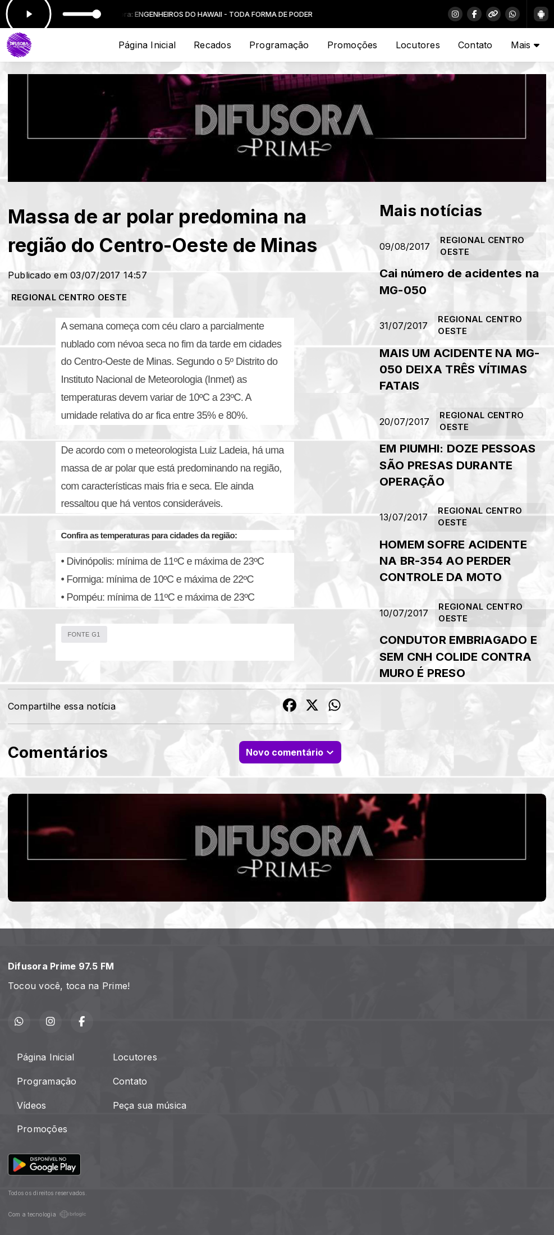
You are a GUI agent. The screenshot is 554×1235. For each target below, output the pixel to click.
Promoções (352, 45)
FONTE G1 (84, 634)
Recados (212, 45)
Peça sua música (150, 1105)
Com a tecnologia (47, 1214)
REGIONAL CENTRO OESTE (69, 297)
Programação (279, 45)
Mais (525, 45)
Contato (475, 45)
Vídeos (31, 1105)
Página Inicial (147, 45)
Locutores (418, 45)
